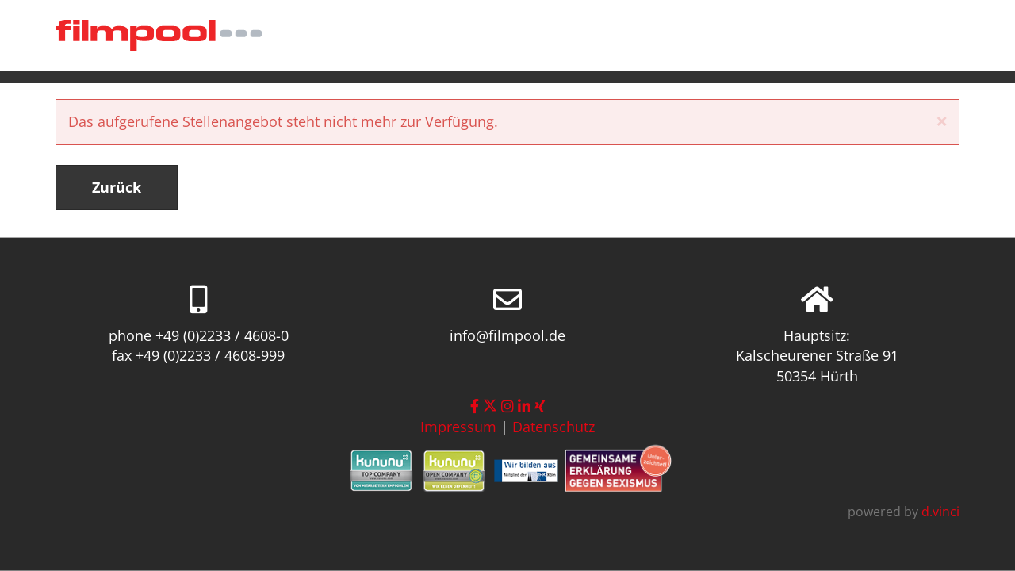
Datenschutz (553, 426)
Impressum (458, 426)
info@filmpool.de (507, 334)
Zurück (116, 187)
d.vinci (940, 511)
